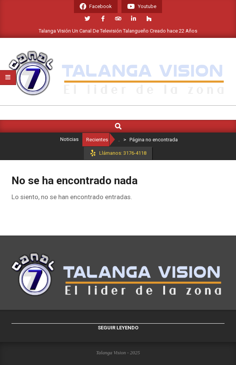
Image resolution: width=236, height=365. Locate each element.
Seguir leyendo (118, 328)
